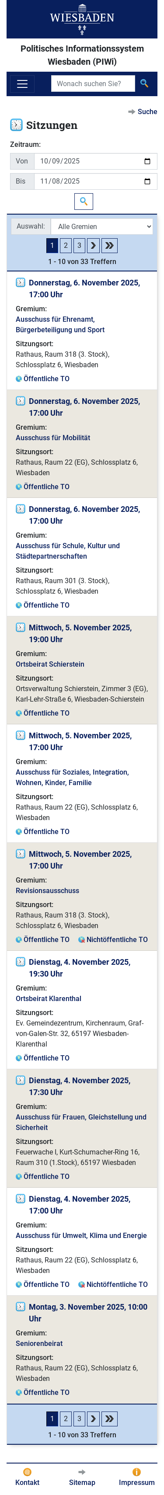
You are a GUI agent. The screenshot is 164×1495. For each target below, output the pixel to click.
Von (22, 161)
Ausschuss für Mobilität (53, 438)
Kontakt (27, 1482)
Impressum (137, 1482)
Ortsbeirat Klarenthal (48, 998)
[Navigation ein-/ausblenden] (22, 84)
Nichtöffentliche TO (117, 939)
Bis (20, 181)
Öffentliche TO (47, 379)
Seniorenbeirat (39, 1343)
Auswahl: (31, 226)
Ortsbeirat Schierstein (50, 664)
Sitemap (82, 1482)
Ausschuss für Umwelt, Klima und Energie (81, 1235)
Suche (147, 112)
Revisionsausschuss (47, 891)
